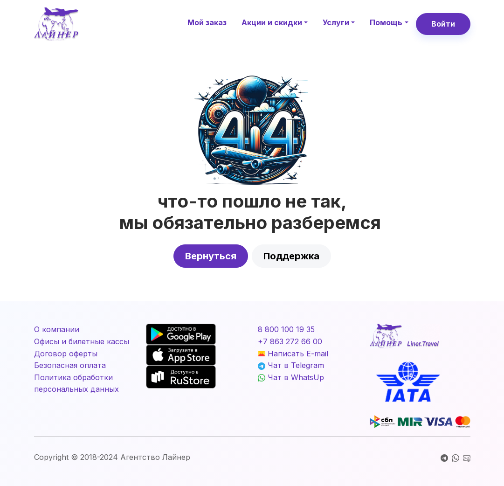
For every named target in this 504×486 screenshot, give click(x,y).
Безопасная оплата (70, 365)
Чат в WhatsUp (291, 377)
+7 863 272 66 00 (290, 341)
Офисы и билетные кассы (81, 341)
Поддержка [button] (291, 256)
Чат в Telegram (291, 365)
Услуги (336, 22)
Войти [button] (443, 23)
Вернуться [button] (210, 256)
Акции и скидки (272, 22)
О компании (56, 329)
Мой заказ (207, 22)
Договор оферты (65, 353)
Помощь (386, 22)
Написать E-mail (293, 353)
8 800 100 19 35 (286, 329)
